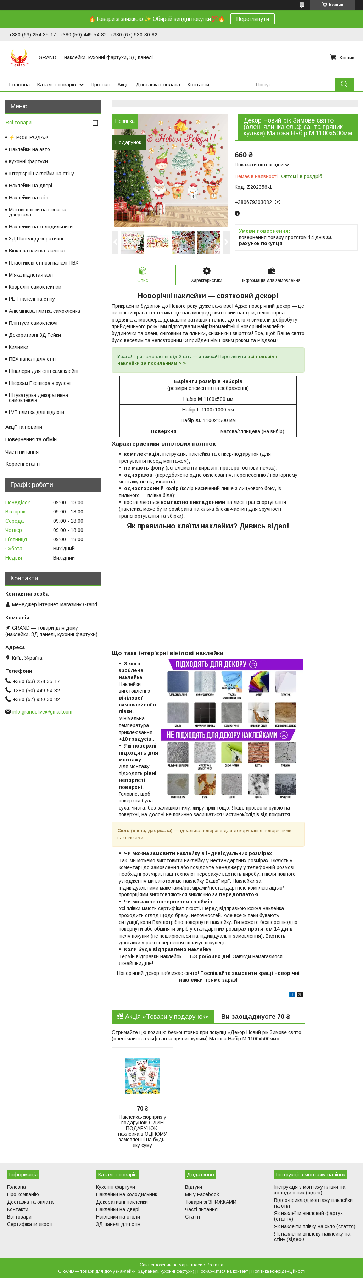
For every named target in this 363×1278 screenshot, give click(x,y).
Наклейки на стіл (28, 197)
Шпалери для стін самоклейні (43, 371)
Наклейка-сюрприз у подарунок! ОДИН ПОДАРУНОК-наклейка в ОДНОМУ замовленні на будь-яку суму (142, 1131)
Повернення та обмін (31, 439)
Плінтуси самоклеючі (33, 323)
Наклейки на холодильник (126, 1194)
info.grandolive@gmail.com (42, 712)
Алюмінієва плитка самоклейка (44, 311)
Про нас (100, 84)
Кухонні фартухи (28, 161)
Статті (192, 1217)
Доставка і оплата (158, 84)
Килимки (18, 347)
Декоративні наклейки (122, 1202)
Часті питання (22, 452)
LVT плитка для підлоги (36, 412)
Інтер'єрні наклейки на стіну (41, 173)
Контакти (198, 84)
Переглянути (252, 19)
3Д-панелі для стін (118, 1224)
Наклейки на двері (30, 185)
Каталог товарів (56, 84)
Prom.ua (215, 1264)
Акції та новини (23, 427)
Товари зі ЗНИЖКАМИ (210, 1202)
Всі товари (18, 122)
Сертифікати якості (29, 1224)
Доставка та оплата (30, 1202)
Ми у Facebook (202, 1194)
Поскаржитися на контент (222, 1271)
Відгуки (193, 1187)
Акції (123, 84)
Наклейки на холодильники (41, 226)
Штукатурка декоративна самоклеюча (38, 397)
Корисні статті (22, 464)
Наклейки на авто (29, 149)
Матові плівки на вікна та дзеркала (37, 212)
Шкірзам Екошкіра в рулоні (40, 383)
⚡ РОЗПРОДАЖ (29, 137)
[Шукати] (344, 84)
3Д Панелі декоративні (36, 239)
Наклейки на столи (118, 1217)
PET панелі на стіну (32, 299)
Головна (19, 84)
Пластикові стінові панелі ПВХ (43, 263)
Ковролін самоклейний (35, 287)
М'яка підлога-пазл (31, 275)
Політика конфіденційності (278, 1271)
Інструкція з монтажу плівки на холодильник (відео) (309, 1189)
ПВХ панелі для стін (32, 359)
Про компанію (23, 1194)
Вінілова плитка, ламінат (37, 251)
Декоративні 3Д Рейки (35, 335)
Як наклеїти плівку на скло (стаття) (315, 1226)
